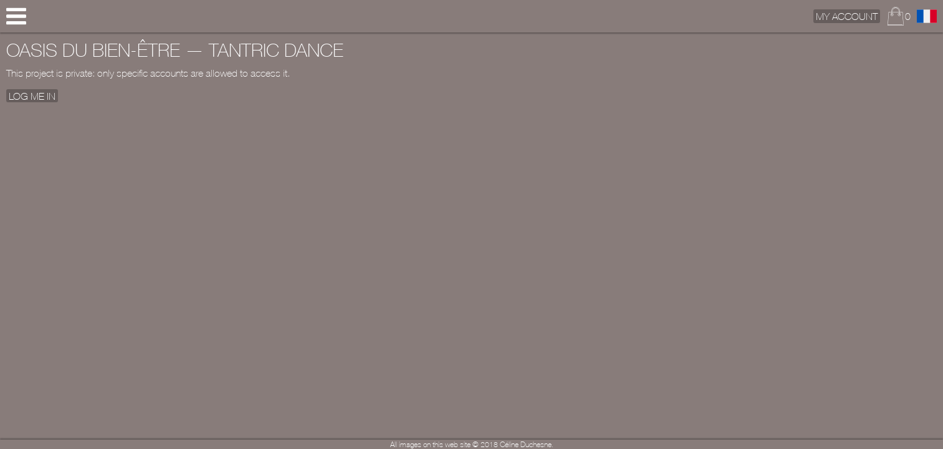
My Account (847, 16)
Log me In (32, 95)
